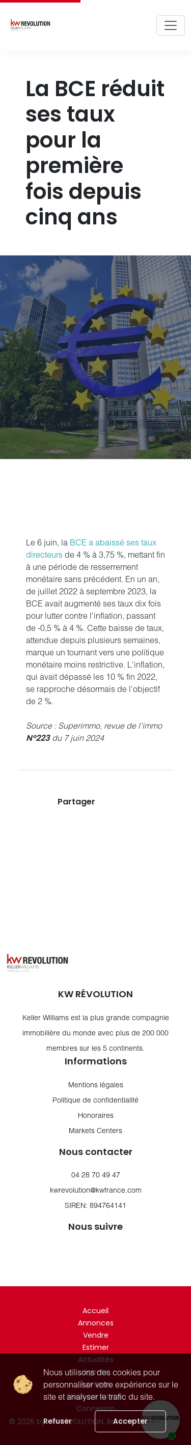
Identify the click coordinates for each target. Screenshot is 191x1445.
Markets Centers (95, 1130)
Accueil (95, 1311)
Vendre (95, 1335)
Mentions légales (95, 1084)
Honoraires (96, 1115)
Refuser (57, 1421)
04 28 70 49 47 (95, 1174)
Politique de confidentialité (95, 1099)
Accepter (130, 1421)
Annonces (96, 1323)
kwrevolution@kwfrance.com (96, 1190)
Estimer (96, 1347)
